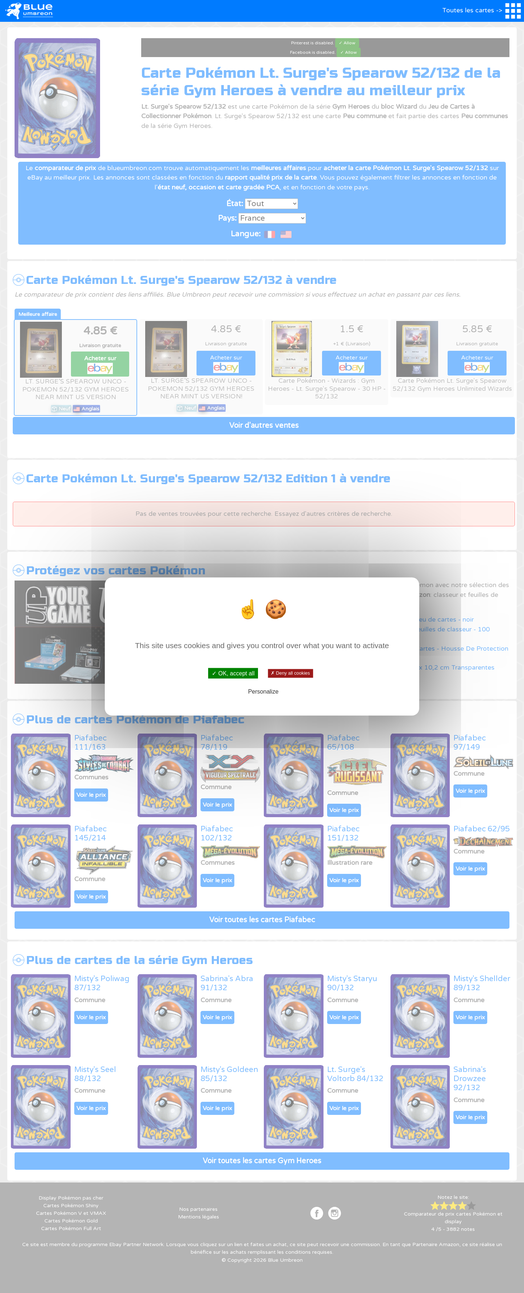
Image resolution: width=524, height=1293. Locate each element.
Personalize (263, 691)
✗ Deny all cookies (290, 673)
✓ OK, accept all (233, 673)
